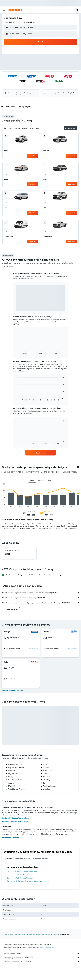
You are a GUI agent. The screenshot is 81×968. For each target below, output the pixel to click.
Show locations (33, 649)
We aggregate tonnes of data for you (41, 957)
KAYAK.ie (4, 934)
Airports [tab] (8, 859)
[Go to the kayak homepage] (15, 10)
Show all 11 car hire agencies (12, 691)
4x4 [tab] (49, 480)
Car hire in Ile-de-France (49, 934)
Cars (11, 934)
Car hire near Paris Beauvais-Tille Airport (20, 878)
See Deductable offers (10, 837)
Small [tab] (32, 480)
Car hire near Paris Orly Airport (17, 875)
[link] (40, 452)
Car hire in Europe (20, 934)
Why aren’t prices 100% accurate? (41, 961)
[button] (3, 9)
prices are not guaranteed (46, 947)
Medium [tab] (41, 480)
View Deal (32, 156)
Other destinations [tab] (40, 859)
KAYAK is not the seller (41, 953)
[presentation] (52, 625)
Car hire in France (34, 934)
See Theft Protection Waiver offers (15, 821)
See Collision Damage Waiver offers (15, 818)
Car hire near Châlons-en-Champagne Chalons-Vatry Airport (28, 881)
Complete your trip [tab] (22, 859)
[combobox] (11, 22)
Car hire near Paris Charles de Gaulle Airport (22, 872)
